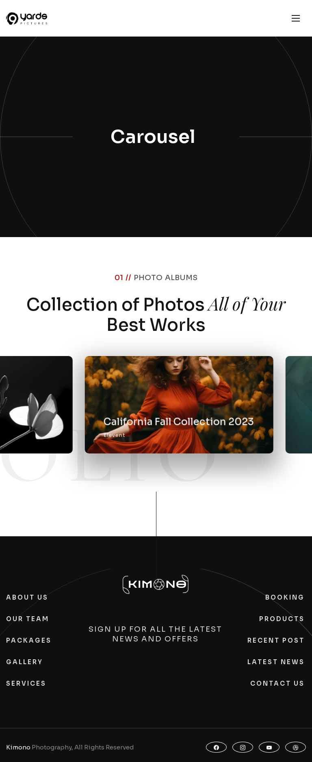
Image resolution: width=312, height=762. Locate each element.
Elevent (161, 440)
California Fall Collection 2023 (226, 427)
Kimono (18, 747)
